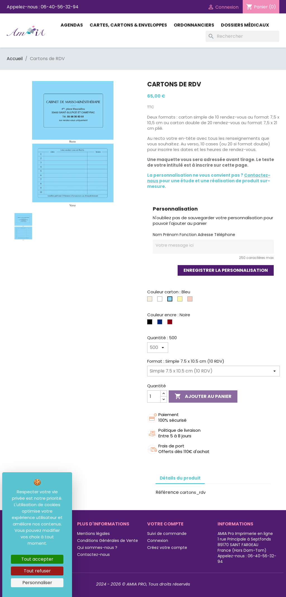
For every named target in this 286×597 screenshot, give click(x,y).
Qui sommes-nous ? (97, 547)
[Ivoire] (150, 300)
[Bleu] (171, 300)
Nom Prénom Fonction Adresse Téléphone (194, 234)
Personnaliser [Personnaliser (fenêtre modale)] (37, 582)
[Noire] (150, 323)
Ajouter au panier (203, 396)
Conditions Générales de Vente (107, 540)
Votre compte (165, 524)
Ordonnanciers (194, 25)
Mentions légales (93, 533)
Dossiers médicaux (245, 25)
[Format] (213, 371)
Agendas (72, 25)
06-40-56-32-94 (59, 7)
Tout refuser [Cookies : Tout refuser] (37, 571)
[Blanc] (161, 300)
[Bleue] (161, 323)
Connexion (157, 540)
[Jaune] (181, 300)
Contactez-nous (93, 554)
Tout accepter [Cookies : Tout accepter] (37, 559)
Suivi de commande (167, 533)
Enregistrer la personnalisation (225, 270)
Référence (167, 492)
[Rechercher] (242, 36)
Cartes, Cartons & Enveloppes (128, 25)
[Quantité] (157, 347)
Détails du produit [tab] (180, 478)
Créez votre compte (167, 547)
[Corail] (191, 300)
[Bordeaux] (171, 323)
